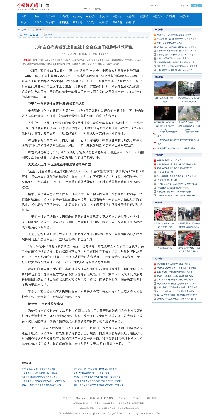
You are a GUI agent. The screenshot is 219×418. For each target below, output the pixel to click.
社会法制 (77, 16)
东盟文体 (157, 16)
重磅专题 (117, 22)
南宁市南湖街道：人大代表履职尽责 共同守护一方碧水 (97, 381)
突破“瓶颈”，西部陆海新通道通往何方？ (174, 35)
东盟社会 (144, 16)
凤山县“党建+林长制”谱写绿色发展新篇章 (39, 377)
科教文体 (90, 16)
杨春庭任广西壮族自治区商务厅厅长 (173, 188)
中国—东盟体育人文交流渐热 (170, 43)
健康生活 (104, 22)
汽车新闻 (50, 22)
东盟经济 (130, 16)
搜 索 (196, 5)
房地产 (24, 22)
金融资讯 (37, 22)
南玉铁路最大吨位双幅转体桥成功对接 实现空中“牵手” (165, 126)
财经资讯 (64, 16)
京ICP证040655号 (101, 413)
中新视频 (64, 22)
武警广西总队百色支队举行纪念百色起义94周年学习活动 (98, 385)
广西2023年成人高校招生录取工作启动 (38, 369)
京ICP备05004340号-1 (150, 413)
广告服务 (108, 398)
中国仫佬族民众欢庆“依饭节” (169, 160)
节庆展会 (90, 22)
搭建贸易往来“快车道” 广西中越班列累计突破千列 (95, 369)
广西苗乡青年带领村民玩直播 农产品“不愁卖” (176, 54)
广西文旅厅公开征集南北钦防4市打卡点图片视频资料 (45, 381)
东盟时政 (117, 16)
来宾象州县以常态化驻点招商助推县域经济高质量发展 (97, 377)
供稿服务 (122, 398)
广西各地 (170, 16)
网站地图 (151, 398)
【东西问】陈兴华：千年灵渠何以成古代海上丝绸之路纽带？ (189, 126)
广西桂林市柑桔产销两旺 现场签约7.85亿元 (176, 62)
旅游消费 (184, 16)
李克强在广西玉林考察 (167, 180)
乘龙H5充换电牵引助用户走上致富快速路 (91, 373)
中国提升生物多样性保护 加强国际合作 (174, 191)
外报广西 (130, 22)
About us (80, 398)
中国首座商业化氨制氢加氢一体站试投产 (174, 70)
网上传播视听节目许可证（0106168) (75, 413)
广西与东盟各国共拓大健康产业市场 (173, 58)
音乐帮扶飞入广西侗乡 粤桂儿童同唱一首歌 (176, 148)
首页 (24, 16)
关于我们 (67, 398)
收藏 (50, 34)
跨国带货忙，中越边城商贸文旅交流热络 (39, 373)
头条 (37, 16)
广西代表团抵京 (165, 248)
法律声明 (137, 398)
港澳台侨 (104, 16)
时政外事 (50, 16)
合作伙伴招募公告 (165, 172)
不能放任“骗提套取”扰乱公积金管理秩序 (174, 168)
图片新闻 (77, 22)
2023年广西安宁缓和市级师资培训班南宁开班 (41, 385)
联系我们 (94, 398)
